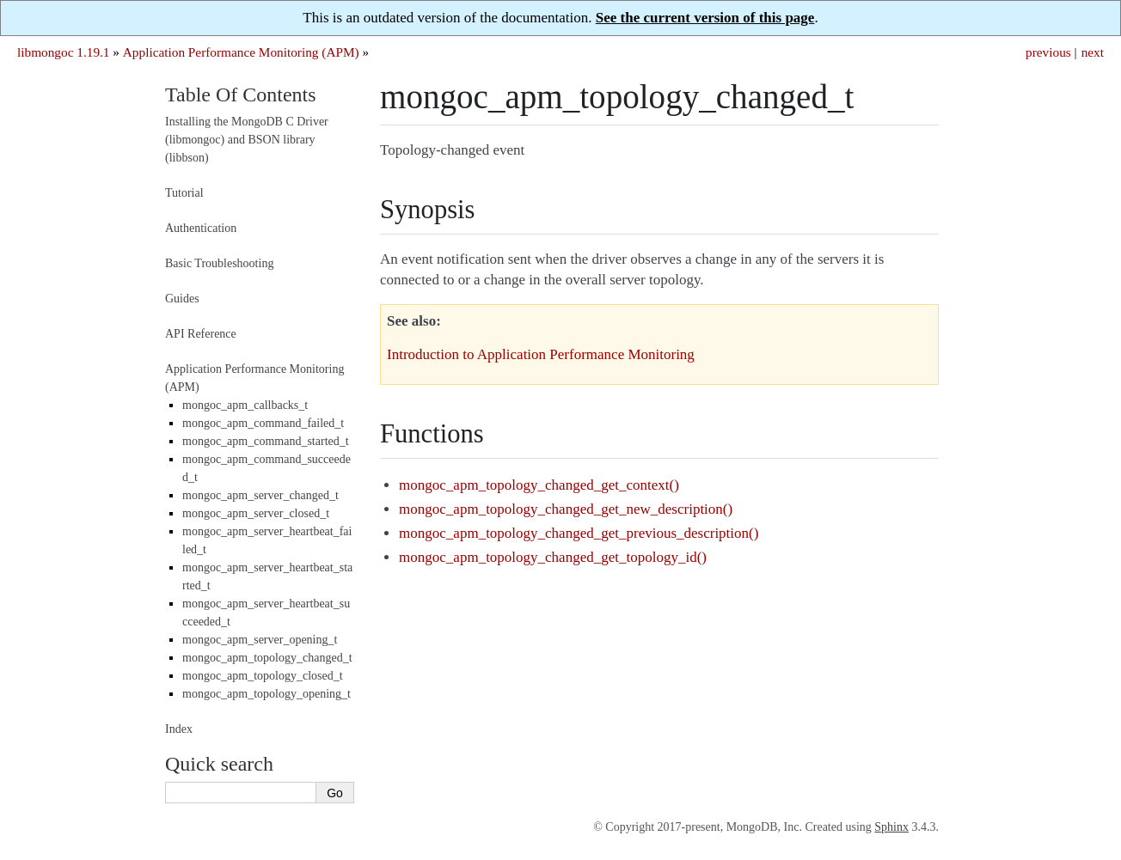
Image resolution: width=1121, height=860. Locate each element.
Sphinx (891, 826)
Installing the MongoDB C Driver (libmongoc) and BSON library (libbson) (246, 139)
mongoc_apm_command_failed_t (263, 423)
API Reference (200, 333)
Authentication (200, 228)
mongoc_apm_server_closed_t (255, 513)
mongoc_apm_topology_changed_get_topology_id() (553, 557)
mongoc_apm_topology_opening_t (266, 693)
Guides (182, 298)
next (1092, 52)
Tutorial (184, 192)
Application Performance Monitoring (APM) (241, 52)
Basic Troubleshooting (219, 263)
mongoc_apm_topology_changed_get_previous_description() (578, 533)
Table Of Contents (240, 94)
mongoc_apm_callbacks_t (245, 405)
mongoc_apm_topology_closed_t (262, 675)
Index (179, 729)
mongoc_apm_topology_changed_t (267, 657)
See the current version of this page (705, 17)
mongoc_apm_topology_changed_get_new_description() (565, 509)
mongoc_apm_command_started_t (265, 441)
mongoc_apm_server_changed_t (260, 495)
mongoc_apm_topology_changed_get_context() (539, 485)
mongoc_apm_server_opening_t (259, 639)
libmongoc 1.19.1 (63, 52)
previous (1048, 52)
